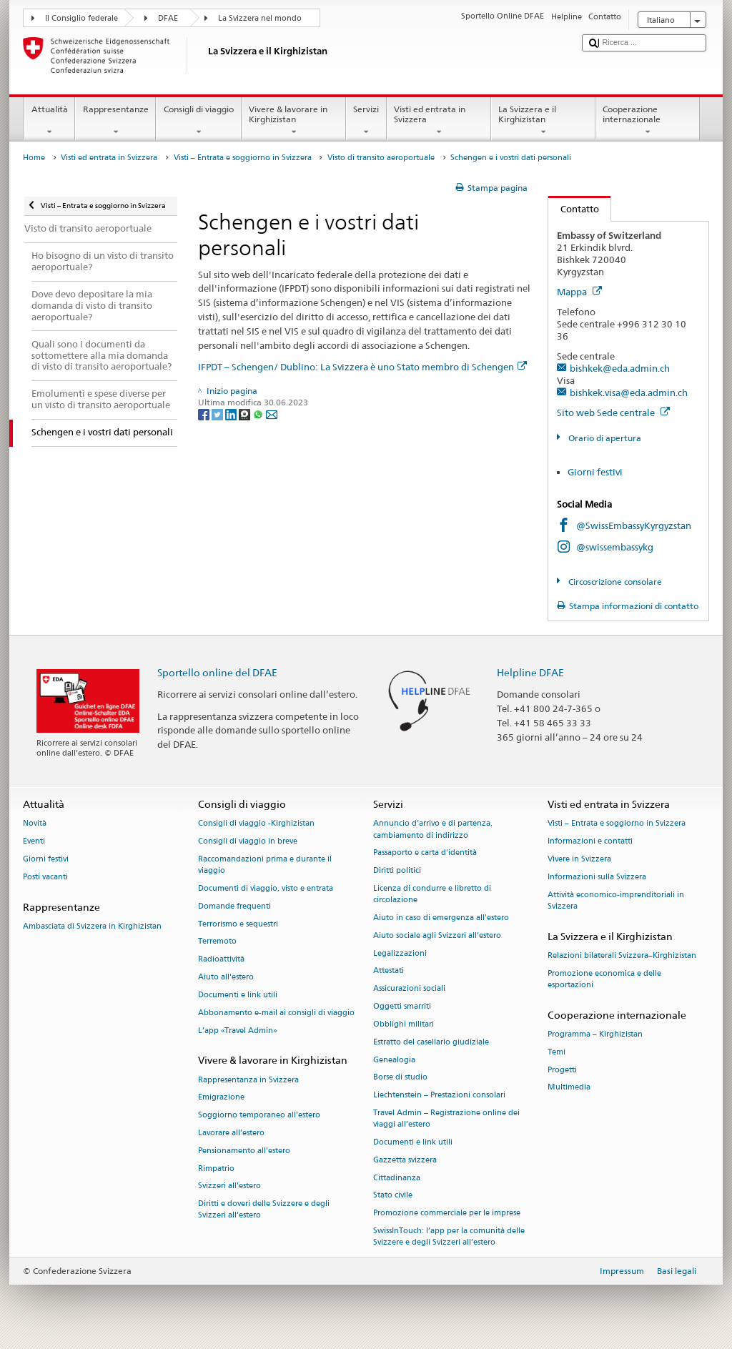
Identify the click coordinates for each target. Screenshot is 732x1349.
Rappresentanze (115, 121)
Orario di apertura (603, 438)
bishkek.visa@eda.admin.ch (629, 392)
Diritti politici (397, 871)
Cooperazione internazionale (647, 121)
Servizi (366, 121)
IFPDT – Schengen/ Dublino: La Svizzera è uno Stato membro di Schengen (362, 366)
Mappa (579, 291)
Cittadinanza (396, 1177)
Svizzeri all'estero (229, 1186)
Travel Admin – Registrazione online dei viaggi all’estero (446, 1118)
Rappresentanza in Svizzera (248, 1079)
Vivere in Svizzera (579, 859)
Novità (34, 824)
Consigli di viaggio (198, 121)
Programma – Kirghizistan (595, 1034)
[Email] (271, 413)
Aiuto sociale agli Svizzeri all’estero (437, 935)
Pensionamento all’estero (244, 1150)
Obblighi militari (403, 1024)
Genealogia (394, 1059)
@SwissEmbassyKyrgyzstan (633, 525)
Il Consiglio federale (81, 18)
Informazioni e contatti (590, 841)
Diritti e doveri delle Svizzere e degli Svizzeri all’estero (264, 1210)
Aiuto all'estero (226, 977)
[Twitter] (218, 413)
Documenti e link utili (237, 994)
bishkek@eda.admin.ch (620, 368)
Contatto (573, 208)
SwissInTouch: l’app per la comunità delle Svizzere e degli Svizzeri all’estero (449, 1236)
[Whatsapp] (259, 413)
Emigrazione (221, 1097)
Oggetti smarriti (402, 1007)
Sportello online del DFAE (217, 672)
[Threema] (245, 413)
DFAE (168, 18)
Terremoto (217, 942)
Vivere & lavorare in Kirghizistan (293, 121)
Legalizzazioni (400, 953)
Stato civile (392, 1195)
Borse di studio (400, 1077)
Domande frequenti (234, 906)
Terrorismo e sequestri (238, 924)
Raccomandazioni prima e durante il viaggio (265, 864)
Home (34, 157)
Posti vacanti (45, 876)
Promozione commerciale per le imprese (446, 1213)
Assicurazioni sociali (409, 989)
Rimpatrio (216, 1168)
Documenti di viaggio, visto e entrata (265, 888)
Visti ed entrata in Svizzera (438, 121)
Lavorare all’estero (231, 1132)
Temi (556, 1052)
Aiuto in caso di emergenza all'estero (441, 917)
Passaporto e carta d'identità (425, 853)
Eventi (34, 841)
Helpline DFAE (530, 672)
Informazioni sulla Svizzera (597, 876)
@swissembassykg (614, 547)
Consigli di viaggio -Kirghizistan (256, 824)
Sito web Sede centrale (613, 412)
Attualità (49, 121)
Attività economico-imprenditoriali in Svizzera (616, 900)
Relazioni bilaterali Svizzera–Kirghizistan (622, 955)
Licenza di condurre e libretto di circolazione (432, 894)
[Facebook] (205, 413)
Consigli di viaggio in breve (247, 841)
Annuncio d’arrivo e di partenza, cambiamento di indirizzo (433, 829)
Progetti (562, 1069)
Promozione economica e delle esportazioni (604, 979)
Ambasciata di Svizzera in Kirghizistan (92, 926)
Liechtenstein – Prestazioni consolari (439, 1095)
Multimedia (569, 1087)
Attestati (388, 971)
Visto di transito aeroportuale (381, 157)
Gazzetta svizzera (405, 1160)
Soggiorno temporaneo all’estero (259, 1115)
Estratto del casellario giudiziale (431, 1042)
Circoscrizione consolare (614, 581)
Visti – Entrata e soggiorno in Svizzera (243, 157)
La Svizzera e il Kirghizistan (543, 121)
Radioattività (221, 959)
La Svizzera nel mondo (260, 18)
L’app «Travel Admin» (237, 1030)
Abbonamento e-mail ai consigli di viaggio (276, 1012)
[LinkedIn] (232, 413)
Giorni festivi (595, 472)
